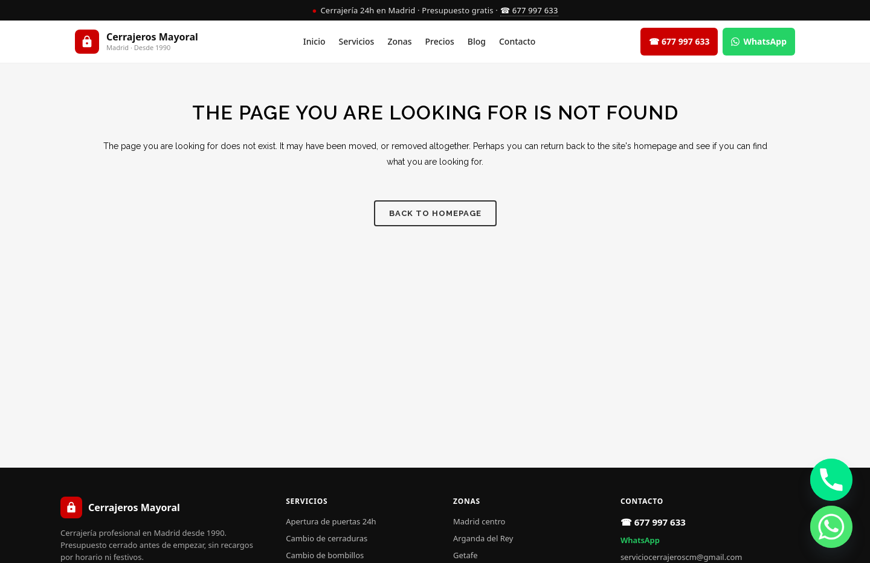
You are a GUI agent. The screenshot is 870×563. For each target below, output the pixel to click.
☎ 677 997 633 (529, 10)
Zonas (399, 41)
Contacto (517, 41)
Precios (439, 41)
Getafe (465, 555)
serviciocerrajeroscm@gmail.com (681, 557)
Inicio (314, 41)
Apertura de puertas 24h (331, 521)
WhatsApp (640, 540)
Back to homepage (435, 213)
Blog (477, 41)
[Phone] (831, 480)
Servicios (357, 41)
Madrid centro (479, 521)
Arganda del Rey (483, 538)
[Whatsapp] (831, 527)
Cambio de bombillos (325, 555)
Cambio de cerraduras (326, 538)
